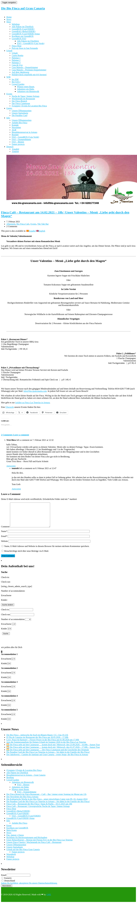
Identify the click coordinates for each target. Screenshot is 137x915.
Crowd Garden (18, 84)
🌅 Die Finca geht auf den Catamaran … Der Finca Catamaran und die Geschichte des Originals (47, 754)
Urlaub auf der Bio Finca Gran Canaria (23, 854)
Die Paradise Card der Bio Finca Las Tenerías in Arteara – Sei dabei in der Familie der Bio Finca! (48, 757)
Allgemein (10, 224)
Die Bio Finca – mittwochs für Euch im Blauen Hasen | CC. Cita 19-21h (37, 740)
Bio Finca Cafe (23, 224)
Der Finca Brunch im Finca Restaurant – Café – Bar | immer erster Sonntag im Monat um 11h (46, 799)
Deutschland (8, 885)
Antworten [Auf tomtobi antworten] (16, 489)
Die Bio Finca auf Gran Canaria (23, 8)
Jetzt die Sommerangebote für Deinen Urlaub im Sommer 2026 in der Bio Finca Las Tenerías (46, 747)
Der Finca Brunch (19, 101)
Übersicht (9, 407)
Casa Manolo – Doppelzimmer (25, 67)
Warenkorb (11, 859)
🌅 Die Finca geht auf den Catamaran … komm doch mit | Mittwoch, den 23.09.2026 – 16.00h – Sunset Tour (53, 749)
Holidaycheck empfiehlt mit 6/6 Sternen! (29, 74)
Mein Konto (11, 835)
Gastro (9, 108)
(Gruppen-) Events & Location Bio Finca (29, 106)
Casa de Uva (17, 65)
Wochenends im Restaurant (23, 98)
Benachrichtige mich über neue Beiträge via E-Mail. (26, 556)
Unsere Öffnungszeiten (21, 110)
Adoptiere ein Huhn (26, 89)
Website (4, 546)
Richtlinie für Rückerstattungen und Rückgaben (26, 842)
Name (4, 536)
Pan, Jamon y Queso (15, 840)
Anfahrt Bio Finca (19, 122)
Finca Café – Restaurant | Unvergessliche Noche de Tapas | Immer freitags (38, 811)
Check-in (5, 614)
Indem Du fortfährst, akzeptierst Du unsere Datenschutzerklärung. (29, 888)
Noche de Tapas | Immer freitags (25, 96)
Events (9, 94)
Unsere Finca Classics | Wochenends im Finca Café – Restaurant (33, 847)
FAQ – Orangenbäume (21, 139)
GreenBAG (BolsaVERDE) (23, 31)
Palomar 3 (16, 62)
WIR (8, 77)
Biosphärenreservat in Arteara (24, 132)
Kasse (8, 830)
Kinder (4, 633)
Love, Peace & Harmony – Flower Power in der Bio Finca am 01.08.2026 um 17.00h (42, 744)
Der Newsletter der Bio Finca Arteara (22, 801)
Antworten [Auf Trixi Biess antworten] (10, 466)
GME (48, 899)
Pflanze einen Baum (26, 86)
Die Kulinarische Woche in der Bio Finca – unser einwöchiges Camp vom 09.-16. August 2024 (46, 804)
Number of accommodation (13, 624)
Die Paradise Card (19, 115)
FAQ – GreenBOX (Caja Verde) (30, 43)
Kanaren (6, 883)
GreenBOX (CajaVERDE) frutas (26, 34)
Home (9, 17)
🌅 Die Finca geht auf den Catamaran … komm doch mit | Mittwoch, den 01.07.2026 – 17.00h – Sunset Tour (53, 752)
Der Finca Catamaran (21, 103)
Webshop (16, 24)
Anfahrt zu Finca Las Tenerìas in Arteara (32, 402)
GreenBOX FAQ (19, 38)
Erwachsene (6, 629)
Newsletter (16, 127)
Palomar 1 (16, 58)
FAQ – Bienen (18, 142)
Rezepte (15, 134)
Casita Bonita (17, 55)
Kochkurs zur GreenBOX (23, 36)
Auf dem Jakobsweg (20, 72)
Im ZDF (15, 79)
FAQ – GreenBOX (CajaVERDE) (26, 821)
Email (4, 541)
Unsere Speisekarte (20, 113)
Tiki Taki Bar (43, 224)
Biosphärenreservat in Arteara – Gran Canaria (25, 780)
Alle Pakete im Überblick (22, 26)
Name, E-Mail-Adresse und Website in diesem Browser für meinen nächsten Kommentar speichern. (46, 551)
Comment (5, 531)
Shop (8, 22)
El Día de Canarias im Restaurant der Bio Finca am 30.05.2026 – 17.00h (37, 742)
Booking (10, 782)
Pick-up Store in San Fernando (25, 48)
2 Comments (7, 435)
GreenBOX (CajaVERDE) (23, 29)
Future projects (18, 144)
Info (8, 118)
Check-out (5, 619)
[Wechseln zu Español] (15, 149)
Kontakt (15, 125)
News (8, 19)
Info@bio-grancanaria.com (35, 391)
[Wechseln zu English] (15, 151)
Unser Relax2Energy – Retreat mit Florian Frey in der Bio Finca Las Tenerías (39, 845)
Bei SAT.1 (16, 82)
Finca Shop (16, 46)
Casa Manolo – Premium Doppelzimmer (29, 70)
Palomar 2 (16, 60)
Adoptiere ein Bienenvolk (28, 91)
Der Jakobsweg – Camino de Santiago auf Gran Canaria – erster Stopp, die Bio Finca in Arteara (47, 759)
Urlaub (9, 50)
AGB (14, 130)
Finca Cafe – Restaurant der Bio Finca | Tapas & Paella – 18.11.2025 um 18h (39, 809)
